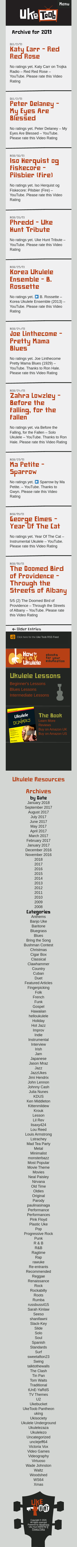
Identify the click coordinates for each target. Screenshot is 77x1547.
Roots (38, 1295)
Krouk (38, 1111)
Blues (38, 936)
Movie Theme (38, 1167)
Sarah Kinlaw (38, 1309)
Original (38, 1196)
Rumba (38, 1300)
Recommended (38, 1271)
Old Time (38, 1186)
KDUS (38, 1096)
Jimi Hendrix (38, 1077)
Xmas (38, 1484)
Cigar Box (38, 954)
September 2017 (38, 807)
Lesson (38, 1115)
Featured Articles (38, 983)
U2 (38, 1399)
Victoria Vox (38, 1447)
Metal (38, 1148)
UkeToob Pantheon (38, 1409)
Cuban (38, 973)
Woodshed (38, 1475)
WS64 (38, 1480)
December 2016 (38, 850)
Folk (38, 992)
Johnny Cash (38, 1087)
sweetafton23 (38, 1357)
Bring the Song (38, 940)
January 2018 (38, 803)
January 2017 (38, 845)
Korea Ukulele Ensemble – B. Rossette (31, 279)
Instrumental (38, 1040)
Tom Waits (38, 1380)
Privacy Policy (38, 1529)
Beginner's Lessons (28, 683)
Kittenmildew (38, 1106)
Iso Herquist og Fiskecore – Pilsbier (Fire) (34, 168)
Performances (38, 1215)
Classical (38, 959)
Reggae (38, 1276)
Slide (38, 1328)
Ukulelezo (38, 1432)
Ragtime (38, 1253)
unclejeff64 (38, 1442)
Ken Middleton (38, 1101)
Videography (38, 1456)
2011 (38, 893)
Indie (38, 1035)
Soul (38, 1338)
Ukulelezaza (38, 1428)
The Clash (38, 1371)
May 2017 (38, 826)
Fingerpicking (38, 988)
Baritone (38, 926)
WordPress (44, 1525)
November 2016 (38, 855)
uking (38, 1413)
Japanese (38, 1059)
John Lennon (38, 1082)
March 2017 (38, 836)
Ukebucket (38, 1404)
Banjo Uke (38, 921)
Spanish (38, 1342)
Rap (38, 1257)
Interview (38, 1044)
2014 (38, 878)
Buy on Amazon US (53, 733)
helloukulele (38, 1016)
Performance (38, 1210)
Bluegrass (38, 931)
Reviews (45, 725)
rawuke (38, 1262)
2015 (38, 874)
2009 (38, 902)
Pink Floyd (38, 1219)
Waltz (38, 1470)
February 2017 (38, 841)
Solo (38, 1333)
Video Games (38, 1451)
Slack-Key (38, 1324)
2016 (38, 869)
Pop (38, 1229)
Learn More (47, 720)
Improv (38, 1030)
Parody (38, 1201)
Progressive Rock (38, 1234)
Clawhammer (38, 964)
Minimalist (38, 1153)
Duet (38, 978)
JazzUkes (38, 1073)
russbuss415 (38, 1305)
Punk (38, 1238)
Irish (38, 1049)
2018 (38, 859)
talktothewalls (38, 1366)
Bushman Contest (38, 945)
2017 (38, 864)
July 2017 (38, 817)
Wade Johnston (38, 1465)
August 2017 (38, 812)
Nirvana (38, 1182)
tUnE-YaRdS (38, 1390)
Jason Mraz (38, 1063)
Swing (38, 1361)
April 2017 (38, 831)
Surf (38, 1352)
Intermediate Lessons (29, 695)
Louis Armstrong (38, 1134)
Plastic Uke (38, 1224)
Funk (38, 1002)
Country (38, 969)
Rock (38, 1286)
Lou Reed (38, 1130)
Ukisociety (38, 1418)
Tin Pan (38, 1376)
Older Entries (29, 629)
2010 (38, 897)
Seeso (38, 1314)
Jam (38, 1054)
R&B (38, 1248)
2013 (38, 883)
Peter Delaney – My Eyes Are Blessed (34, 111)
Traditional (38, 1385)
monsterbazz (38, 1158)
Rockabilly (38, 1290)
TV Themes (38, 1395)
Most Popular (38, 1163)
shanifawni (38, 1319)
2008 (38, 907)
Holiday (38, 1021)
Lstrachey (38, 1139)
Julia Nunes (38, 1092)
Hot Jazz (38, 1025)
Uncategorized (38, 1437)
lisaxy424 (38, 1125)
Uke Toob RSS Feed (47, 637)
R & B (38, 1243)
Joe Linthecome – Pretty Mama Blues (36, 341)
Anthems (38, 917)
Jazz (38, 1068)
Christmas (38, 950)
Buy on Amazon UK (53, 729)
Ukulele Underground (38, 1423)
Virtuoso (38, 1461)
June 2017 (38, 822)
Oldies (38, 1191)
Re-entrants (38, 1267)
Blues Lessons (23, 689)
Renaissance (38, 1281)
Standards (38, 1347)
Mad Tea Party (39, 1144)
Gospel (38, 1007)
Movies (38, 1172)
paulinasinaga (38, 1205)
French (38, 997)
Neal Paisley (38, 1177)
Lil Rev (38, 1120)
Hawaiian (38, 1011)
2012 (38, 888)
